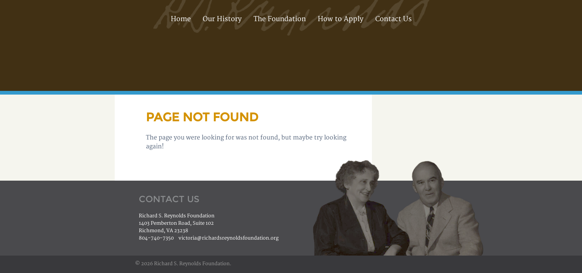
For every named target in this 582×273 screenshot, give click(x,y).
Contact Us (393, 19)
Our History (222, 19)
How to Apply (340, 19)
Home (181, 19)
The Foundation (280, 19)
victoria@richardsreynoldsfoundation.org (229, 238)
